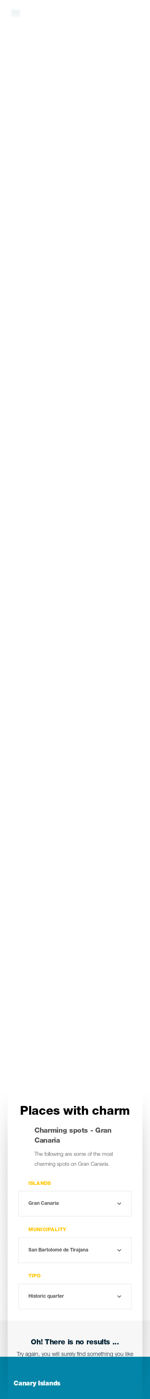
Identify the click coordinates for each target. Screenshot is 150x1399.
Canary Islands (37, 1384)
